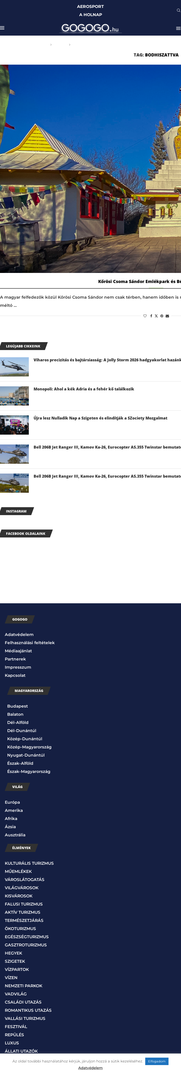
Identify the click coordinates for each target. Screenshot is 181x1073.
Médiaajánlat (18, 650)
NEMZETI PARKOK (23, 985)
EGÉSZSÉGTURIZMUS (27, 936)
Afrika (11, 818)
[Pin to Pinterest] (161, 316)
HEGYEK (13, 953)
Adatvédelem (19, 634)
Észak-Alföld (20, 763)
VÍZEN (11, 977)
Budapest (17, 706)
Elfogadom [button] (157, 1061)
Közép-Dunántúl (24, 738)
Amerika (14, 810)
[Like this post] (145, 316)
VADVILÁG (16, 994)
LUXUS (12, 1043)
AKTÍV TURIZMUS (22, 912)
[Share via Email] (167, 316)
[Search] (178, 11)
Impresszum (18, 667)
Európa (12, 802)
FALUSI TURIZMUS (24, 904)
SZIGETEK (15, 961)
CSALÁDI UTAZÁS (23, 1002)
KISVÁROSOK (18, 896)
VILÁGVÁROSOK (21, 887)
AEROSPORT (90, 6)
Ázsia (10, 826)
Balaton (15, 714)
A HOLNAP (90, 14)
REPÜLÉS (14, 1034)
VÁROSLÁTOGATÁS (24, 879)
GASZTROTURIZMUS (26, 945)
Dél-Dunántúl (21, 730)
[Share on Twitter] (156, 316)
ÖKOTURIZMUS (20, 928)
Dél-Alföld (18, 722)
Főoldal (39, 45)
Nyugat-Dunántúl (26, 755)
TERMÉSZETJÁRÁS (24, 920)
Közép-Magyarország (29, 747)
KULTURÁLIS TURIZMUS (29, 863)
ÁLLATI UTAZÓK (21, 1051)
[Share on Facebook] (151, 316)
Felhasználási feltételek (30, 642)
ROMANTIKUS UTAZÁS (28, 1010)
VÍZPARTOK (17, 969)
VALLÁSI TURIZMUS (25, 1018)
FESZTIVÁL (16, 1026)
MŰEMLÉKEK (18, 871)
